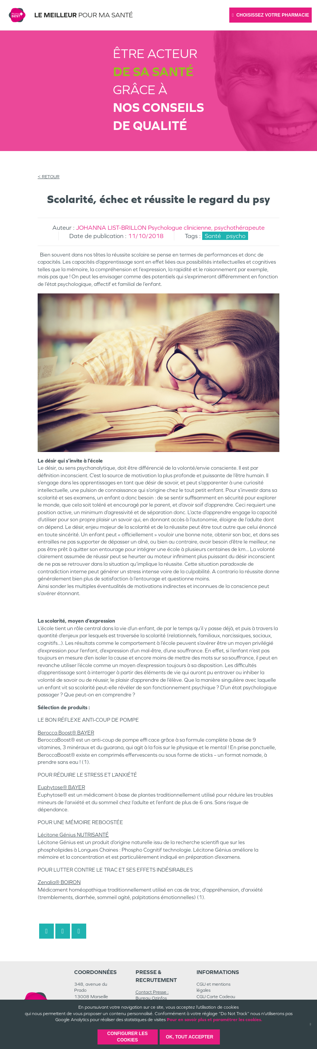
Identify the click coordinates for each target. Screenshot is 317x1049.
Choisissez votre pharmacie (270, 15)
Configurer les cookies (127, 1037)
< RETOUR (48, 176)
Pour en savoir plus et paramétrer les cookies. (214, 1019)
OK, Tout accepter (189, 1037)
